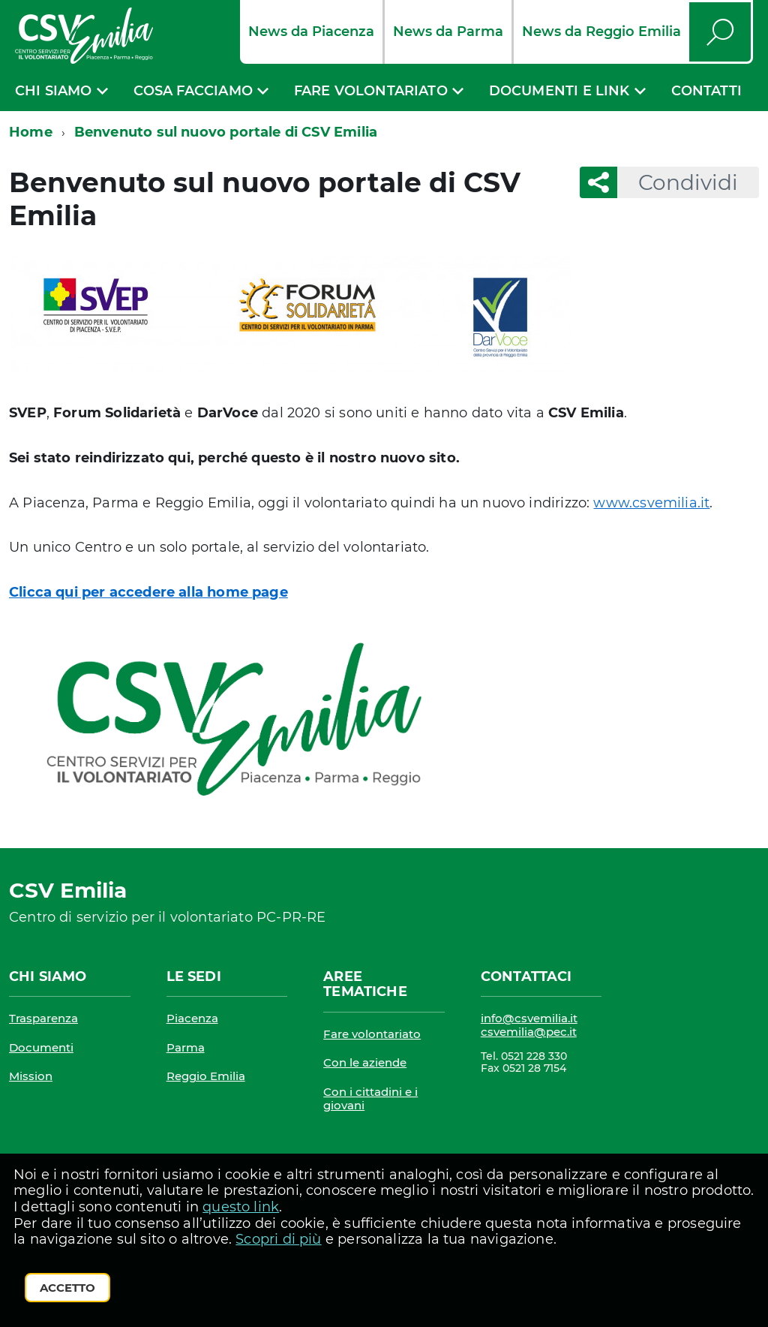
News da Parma (448, 31)
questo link (240, 1207)
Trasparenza (43, 1018)
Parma (185, 1047)
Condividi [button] (677, 182)
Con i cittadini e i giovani (370, 1098)
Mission (30, 1076)
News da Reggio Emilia (601, 31)
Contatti (706, 91)
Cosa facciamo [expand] (193, 91)
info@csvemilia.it (529, 1018)
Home (30, 132)
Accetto (67, 1287)
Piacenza (192, 1018)
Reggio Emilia (205, 1076)
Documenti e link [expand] (559, 91)
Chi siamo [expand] (53, 91)
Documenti (41, 1047)
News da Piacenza (311, 31)
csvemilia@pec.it (529, 1031)
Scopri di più (278, 1239)
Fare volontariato (372, 1034)
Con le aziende (364, 1062)
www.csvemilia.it (651, 503)
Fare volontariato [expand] (371, 91)
